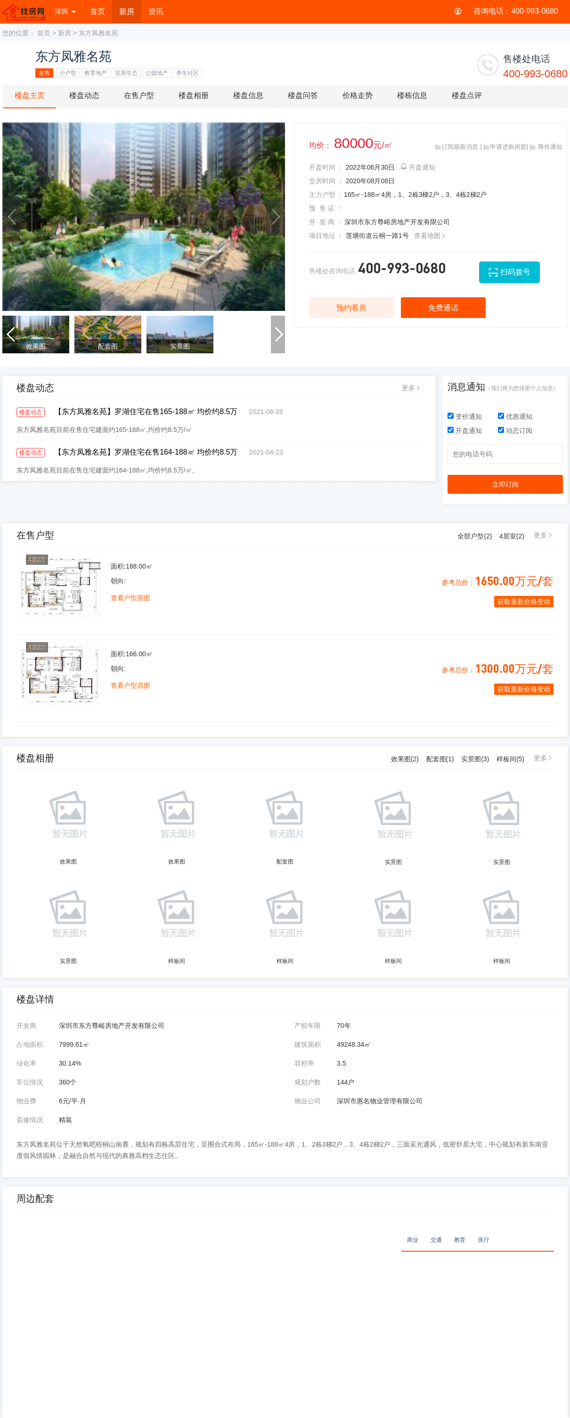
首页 (97, 12)
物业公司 (307, 1101)
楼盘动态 (84, 95)
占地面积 (29, 1044)
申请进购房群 (505, 146)
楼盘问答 (303, 95)
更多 (408, 387)
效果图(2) (405, 759)
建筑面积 (307, 1044)
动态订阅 (515, 430)
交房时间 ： (326, 181)
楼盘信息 (248, 95)
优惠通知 (515, 416)
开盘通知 (417, 167)
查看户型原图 (130, 598)
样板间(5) (510, 759)
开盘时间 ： (326, 167)
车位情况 (29, 1082)
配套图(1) (440, 759)
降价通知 (546, 146)
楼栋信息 (412, 95)
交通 (436, 1240)
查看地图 (430, 235)
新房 (126, 12)
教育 (459, 1240)
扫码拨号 (515, 272)
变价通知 (466, 416)
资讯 (155, 12)
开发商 (26, 1025)
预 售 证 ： (326, 208)
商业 (412, 1240)
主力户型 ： (326, 194)
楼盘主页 (30, 95)
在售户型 (139, 95)
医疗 (483, 1240)
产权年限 (307, 1025)
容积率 (304, 1063)
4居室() (511, 536)
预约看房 (351, 308)
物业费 (26, 1101)
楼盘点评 (467, 95)
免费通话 (443, 308)
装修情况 (29, 1120)
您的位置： (18, 33)
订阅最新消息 (456, 146)
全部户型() (474, 536)
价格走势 (357, 95)
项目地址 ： (326, 235)
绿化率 (26, 1063)
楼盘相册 (194, 95)
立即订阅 (505, 484)
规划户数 (307, 1082)
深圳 (66, 11)
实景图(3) (475, 759)
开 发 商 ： (326, 222)
